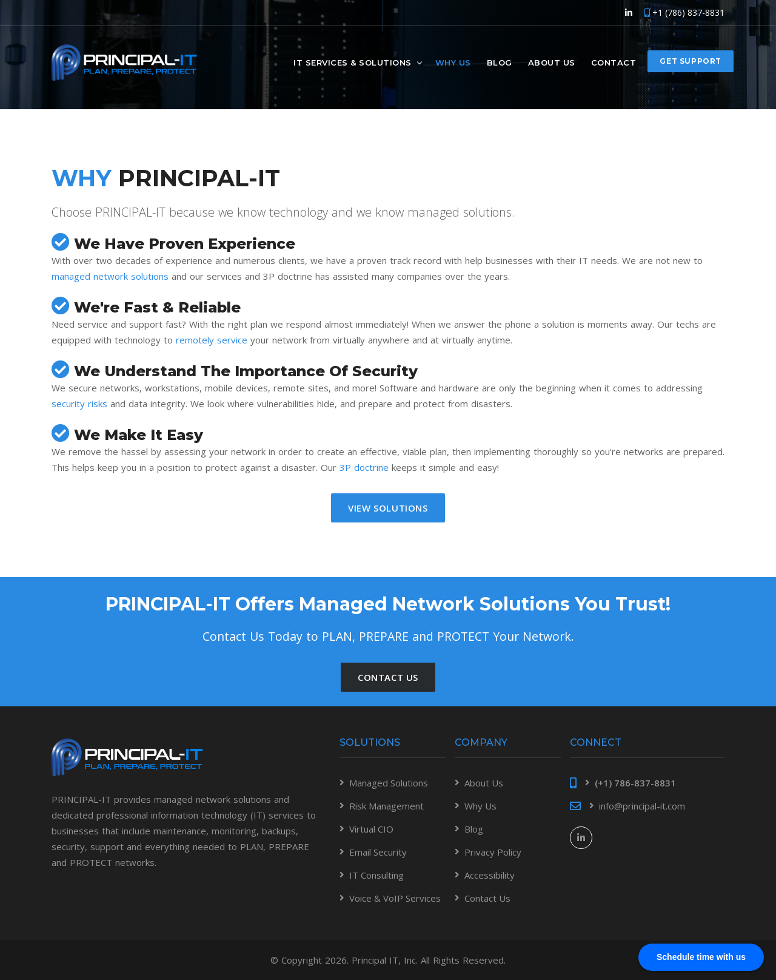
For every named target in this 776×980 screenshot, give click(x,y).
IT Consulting (376, 875)
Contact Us (487, 898)
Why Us (453, 62)
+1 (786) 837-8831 (684, 12)
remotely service (211, 340)
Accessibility (489, 875)
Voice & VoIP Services (395, 898)
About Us (551, 62)
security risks (79, 403)
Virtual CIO (371, 829)
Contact (614, 62)
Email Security (378, 852)
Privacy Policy (492, 852)
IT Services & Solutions (352, 62)
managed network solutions (110, 276)
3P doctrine (364, 467)
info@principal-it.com (642, 806)
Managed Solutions (388, 783)
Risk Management (386, 806)
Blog (499, 62)
